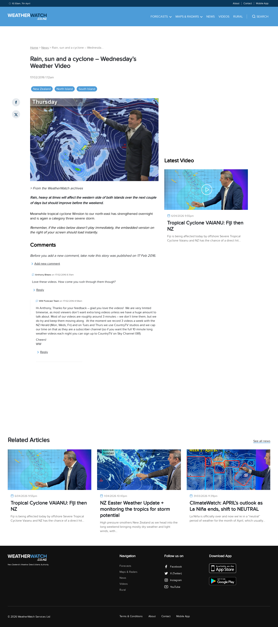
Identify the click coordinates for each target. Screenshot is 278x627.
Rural (238, 17)
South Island (87, 89)
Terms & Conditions (131, 616)
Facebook (173, 566)
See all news (261, 441)
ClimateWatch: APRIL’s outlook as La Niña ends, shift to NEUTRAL (226, 506)
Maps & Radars (189, 17)
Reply (38, 290)
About (236, 3)
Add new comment (45, 264)
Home (34, 48)
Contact (247, 3)
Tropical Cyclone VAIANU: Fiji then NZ (205, 226)
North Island (65, 89)
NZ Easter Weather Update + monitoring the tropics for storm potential (135, 509)
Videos (224, 17)
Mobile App (262, 3)
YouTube (172, 587)
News (210, 17)
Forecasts (161, 17)
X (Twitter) (173, 573)
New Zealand (42, 89)
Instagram (173, 580)
